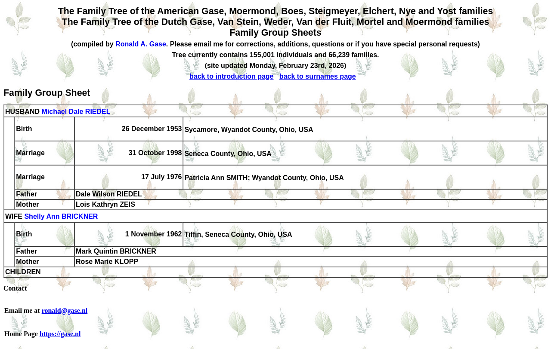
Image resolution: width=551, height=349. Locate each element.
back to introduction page (231, 76)
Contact (15, 288)
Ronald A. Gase (140, 44)
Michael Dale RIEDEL (75, 111)
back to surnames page (317, 76)
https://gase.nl (60, 333)
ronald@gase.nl (65, 310)
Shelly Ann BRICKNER (61, 216)
